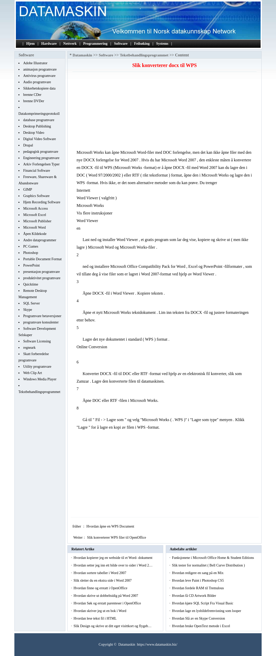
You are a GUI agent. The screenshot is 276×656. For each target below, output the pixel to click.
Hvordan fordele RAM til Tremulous (198, 588)
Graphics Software (36, 196)
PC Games (30, 246)
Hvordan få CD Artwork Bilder (194, 596)
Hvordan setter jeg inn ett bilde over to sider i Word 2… (112, 565)
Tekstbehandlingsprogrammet (39, 392)
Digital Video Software (39, 139)
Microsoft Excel (34, 215)
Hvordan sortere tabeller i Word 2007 (100, 573)
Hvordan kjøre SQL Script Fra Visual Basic (203, 603)
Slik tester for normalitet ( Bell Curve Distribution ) (209, 565)
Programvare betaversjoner (42, 316)
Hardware (49, 44)
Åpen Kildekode (34, 234)
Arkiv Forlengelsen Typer (41, 164)
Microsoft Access (35, 208)
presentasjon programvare (41, 272)
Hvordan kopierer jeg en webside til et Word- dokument (113, 558)
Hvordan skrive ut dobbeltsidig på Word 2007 (106, 596)
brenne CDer (32, 95)
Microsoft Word (34, 227)
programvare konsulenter (41, 322)
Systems (162, 44)
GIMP (27, 189)
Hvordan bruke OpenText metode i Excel (201, 626)
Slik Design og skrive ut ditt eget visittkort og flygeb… (112, 626)
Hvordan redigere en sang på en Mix (198, 573)
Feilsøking (142, 44)
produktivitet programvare (41, 278)
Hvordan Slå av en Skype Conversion (199, 618)
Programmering (95, 44)
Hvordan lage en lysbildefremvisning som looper (207, 611)
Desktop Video (33, 133)
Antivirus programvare (39, 76)
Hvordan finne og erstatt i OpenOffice (100, 588)
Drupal (28, 145)
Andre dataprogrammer (39, 240)
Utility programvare (37, 366)
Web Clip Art (32, 373)
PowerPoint (31, 265)
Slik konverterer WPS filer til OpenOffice (117, 537)
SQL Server (31, 303)
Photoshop (30, 253)
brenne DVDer (33, 101)
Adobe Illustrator (35, 63)
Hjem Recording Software (41, 202)
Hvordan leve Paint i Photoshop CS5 (198, 580)
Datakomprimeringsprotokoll (39, 114)
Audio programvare (37, 82)
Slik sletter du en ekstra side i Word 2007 (102, 580)
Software (120, 44)
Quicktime (30, 284)
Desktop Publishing (37, 126)
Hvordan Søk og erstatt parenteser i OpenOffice (107, 603)
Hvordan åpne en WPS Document (110, 526)
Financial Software (36, 170)
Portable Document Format (42, 259)
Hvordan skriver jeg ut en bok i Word (100, 611)
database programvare (38, 120)
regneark (29, 347)
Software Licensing (37, 341)
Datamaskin (82, 55)
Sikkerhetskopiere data (39, 88)
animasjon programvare (40, 69)
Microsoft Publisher (37, 221)
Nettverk (70, 44)
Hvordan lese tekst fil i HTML (95, 618)
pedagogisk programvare (40, 152)
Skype (27, 310)
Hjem (30, 44)
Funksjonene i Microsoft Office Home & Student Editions (213, 558)
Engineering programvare (41, 158)
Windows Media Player (40, 379)
